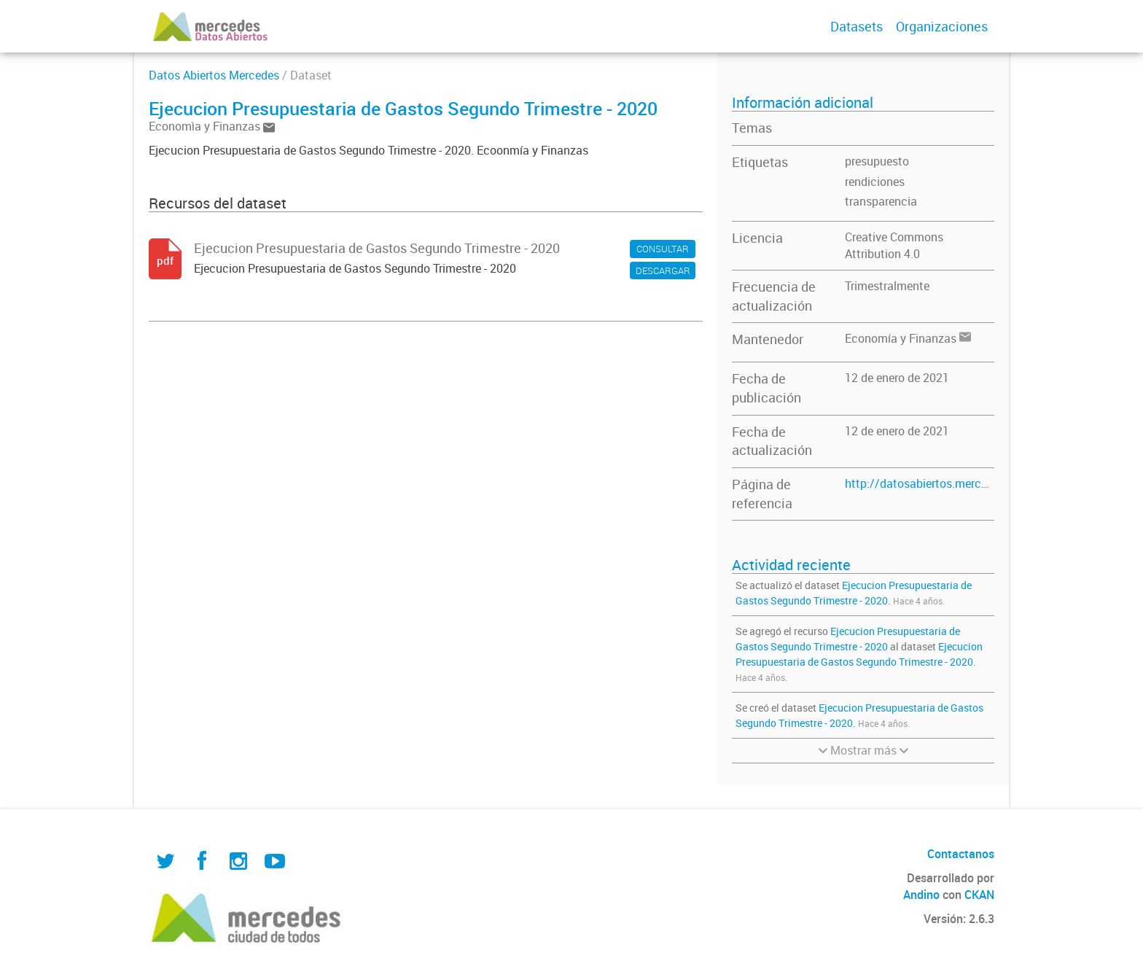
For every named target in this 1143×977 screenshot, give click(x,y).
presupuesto (877, 161)
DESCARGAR (663, 270)
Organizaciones (942, 26)
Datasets (856, 26)
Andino (921, 895)
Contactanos (960, 854)
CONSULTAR (662, 248)
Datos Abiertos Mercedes (214, 75)
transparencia (881, 201)
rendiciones (875, 182)
